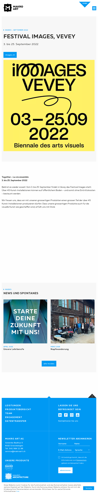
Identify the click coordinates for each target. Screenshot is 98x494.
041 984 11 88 (16, 448)
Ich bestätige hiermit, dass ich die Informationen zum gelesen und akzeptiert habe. (74, 460)
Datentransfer (15, 421)
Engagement (13, 417)
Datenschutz (81, 460)
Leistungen (13, 405)
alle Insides (49, 364)
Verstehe (88, 488)
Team (8, 413)
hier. (18, 491)
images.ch (10, 55)
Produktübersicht (18, 409)
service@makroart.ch (15, 451)
